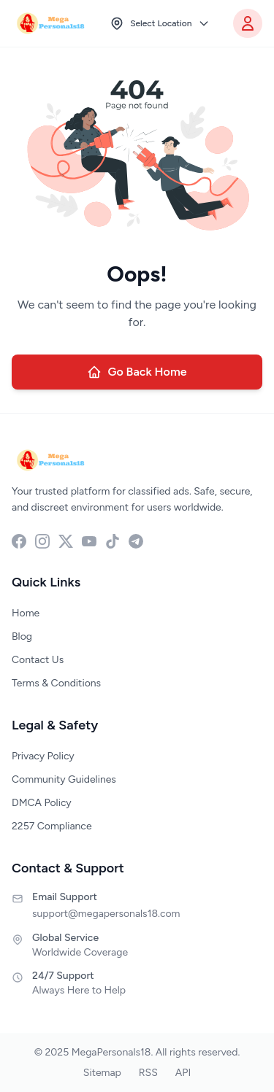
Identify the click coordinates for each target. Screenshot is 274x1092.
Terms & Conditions (56, 683)
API (183, 1072)
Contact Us (38, 660)
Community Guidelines (64, 779)
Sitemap (102, 1072)
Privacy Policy (43, 756)
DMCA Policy (42, 803)
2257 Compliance (52, 826)
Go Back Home (136, 372)
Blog (22, 636)
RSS (148, 1072)
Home (25, 613)
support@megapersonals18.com (106, 913)
